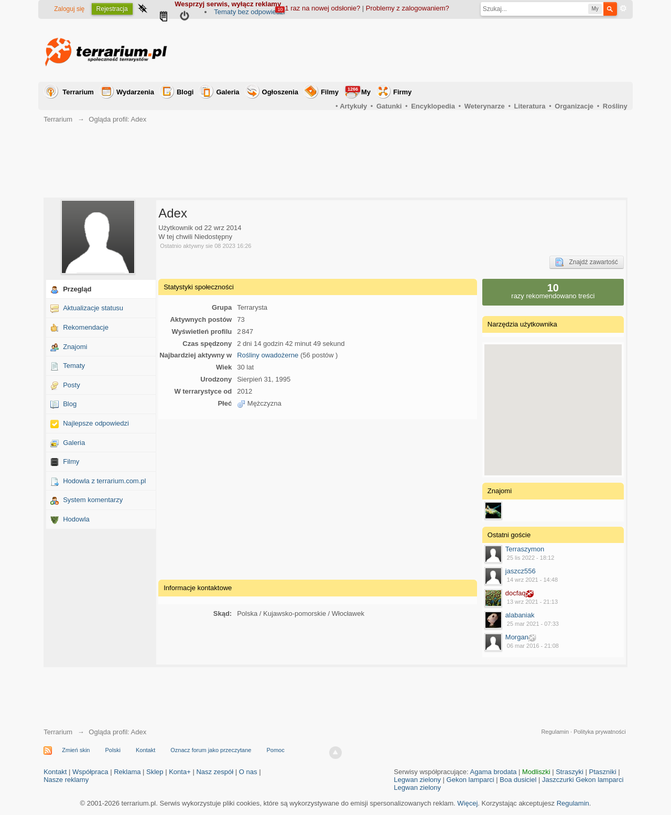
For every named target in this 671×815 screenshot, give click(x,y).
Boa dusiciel (518, 780)
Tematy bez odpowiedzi (249, 12)
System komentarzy (93, 500)
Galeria (227, 92)
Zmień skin (76, 750)
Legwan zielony (417, 780)
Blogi (185, 92)
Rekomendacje (86, 327)
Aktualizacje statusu (93, 308)
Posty (71, 385)
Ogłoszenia (280, 92)
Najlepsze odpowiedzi (96, 423)
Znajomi (75, 347)
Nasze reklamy (66, 780)
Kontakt (145, 750)
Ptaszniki (602, 772)
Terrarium (78, 92)
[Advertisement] (436, 50)
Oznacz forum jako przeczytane (210, 750)
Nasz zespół (214, 772)
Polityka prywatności (599, 732)
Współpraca (90, 772)
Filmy (330, 92)
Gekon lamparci (470, 780)
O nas (248, 772)
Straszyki (569, 772)
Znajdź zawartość (586, 262)
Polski (113, 750)
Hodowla (76, 519)
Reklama (127, 772)
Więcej (467, 803)
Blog (70, 404)
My (358, 91)
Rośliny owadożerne (267, 355)
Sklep (155, 772)
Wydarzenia (135, 92)
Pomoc (275, 750)
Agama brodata (493, 772)
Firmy (402, 92)
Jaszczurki (558, 780)
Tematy (74, 366)
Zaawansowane (623, 8)
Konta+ (180, 772)
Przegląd (77, 289)
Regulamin (555, 732)
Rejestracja (112, 9)
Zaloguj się (69, 9)
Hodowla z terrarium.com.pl (104, 481)
